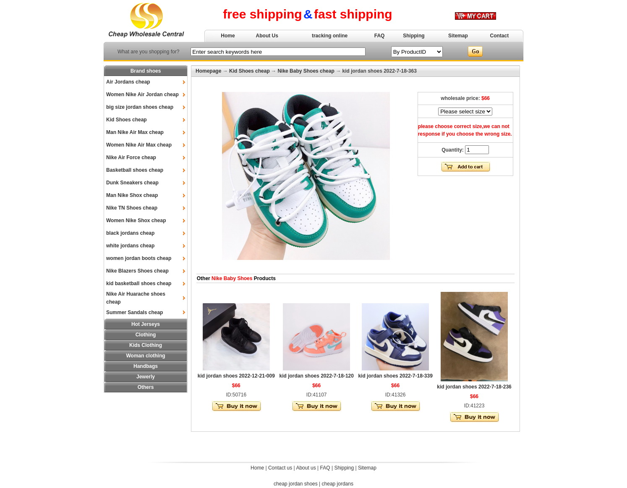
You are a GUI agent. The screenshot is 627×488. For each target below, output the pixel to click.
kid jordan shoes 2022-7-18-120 (316, 376)
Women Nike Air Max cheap (139, 145)
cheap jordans (337, 484)
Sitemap (458, 36)
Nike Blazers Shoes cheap (137, 271)
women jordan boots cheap (138, 258)
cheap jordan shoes (296, 484)
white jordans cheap (130, 246)
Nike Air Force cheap (131, 157)
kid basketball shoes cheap (138, 283)
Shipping (413, 36)
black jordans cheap (130, 233)
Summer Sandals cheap (134, 312)
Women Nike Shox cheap (136, 220)
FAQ (379, 36)
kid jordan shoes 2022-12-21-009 (236, 376)
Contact (499, 36)
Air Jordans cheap (128, 82)
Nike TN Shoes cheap (131, 208)
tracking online (329, 36)
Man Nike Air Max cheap (135, 132)
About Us (267, 36)
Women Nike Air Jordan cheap (142, 94)
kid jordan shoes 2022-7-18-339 (395, 376)
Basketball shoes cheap (134, 170)
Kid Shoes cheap (126, 120)
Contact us (280, 468)
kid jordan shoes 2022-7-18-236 (474, 387)
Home (228, 36)
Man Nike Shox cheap (132, 195)
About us (306, 468)
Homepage (208, 71)
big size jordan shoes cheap (139, 107)
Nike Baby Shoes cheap (305, 71)
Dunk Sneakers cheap (132, 183)
